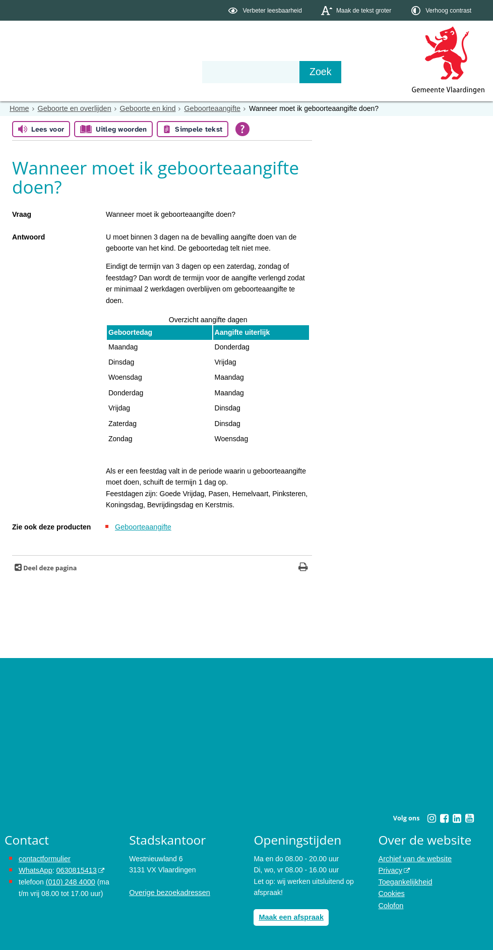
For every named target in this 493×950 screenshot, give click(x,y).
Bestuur (98, 72)
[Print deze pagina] (303, 567)
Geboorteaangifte (206, 108)
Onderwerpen (33, 72)
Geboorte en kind (144, 108)
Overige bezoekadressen (168, 892)
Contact (219, 72)
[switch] (265, 10)
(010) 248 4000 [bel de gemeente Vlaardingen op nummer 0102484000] (70, 881)
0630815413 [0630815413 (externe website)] (74, 869)
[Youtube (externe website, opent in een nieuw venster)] (469, 817)
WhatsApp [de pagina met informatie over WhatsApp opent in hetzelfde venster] (35, 869)
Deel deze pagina (49, 567)
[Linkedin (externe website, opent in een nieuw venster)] (456, 817)
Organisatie (158, 72)
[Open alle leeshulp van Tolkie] (242, 129)
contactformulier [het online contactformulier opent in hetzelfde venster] (44, 858)
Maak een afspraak (290, 916)
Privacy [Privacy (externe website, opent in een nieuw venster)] (390, 869)
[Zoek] (354, 72)
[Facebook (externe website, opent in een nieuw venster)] (444, 817)
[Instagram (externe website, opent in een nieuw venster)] (431, 817)
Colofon (391, 903)
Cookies (391, 892)
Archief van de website (414, 858)
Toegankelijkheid (405, 881)
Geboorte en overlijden (72, 108)
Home (19, 108)
